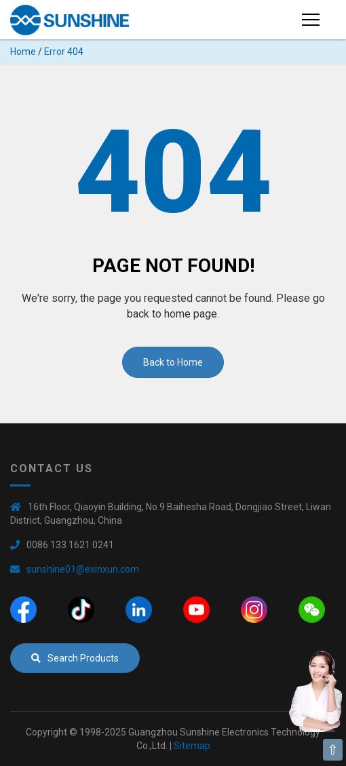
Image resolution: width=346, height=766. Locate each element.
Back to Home (173, 362)
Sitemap (192, 745)
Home (23, 51)
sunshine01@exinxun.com (82, 569)
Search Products (75, 658)
